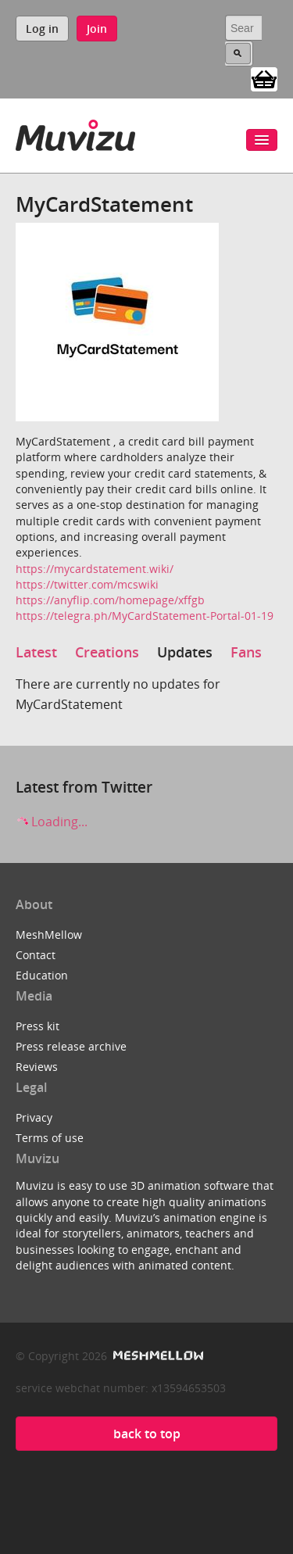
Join (97, 28)
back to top (146, 1433)
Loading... (52, 821)
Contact (35, 954)
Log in (42, 28)
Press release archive (71, 1046)
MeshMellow (49, 934)
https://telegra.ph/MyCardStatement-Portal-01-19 (144, 615)
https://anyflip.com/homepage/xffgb (110, 600)
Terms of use (50, 1137)
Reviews (37, 1066)
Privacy (34, 1117)
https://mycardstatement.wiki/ (94, 568)
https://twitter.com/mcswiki (87, 584)
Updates (185, 652)
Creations (107, 652)
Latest (36, 652)
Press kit (37, 1026)
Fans (246, 652)
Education (42, 975)
